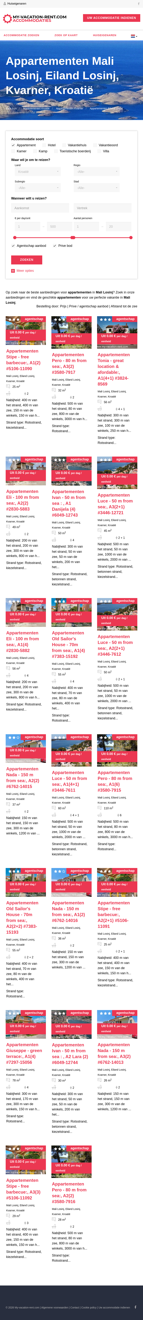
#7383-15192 (68, 644)
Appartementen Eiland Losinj (106, 108)
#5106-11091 (114, 914)
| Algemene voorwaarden (54, 1307)
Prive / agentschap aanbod (88, 306)
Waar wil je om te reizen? (30, 160)
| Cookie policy (88, 1307)
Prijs (63, 306)
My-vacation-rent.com (40, 19)
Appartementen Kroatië (36, 108)
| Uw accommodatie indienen (113, 1307)
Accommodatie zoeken (21, 35)
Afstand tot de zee (124, 306)
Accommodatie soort (27, 139)
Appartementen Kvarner (69, 108)
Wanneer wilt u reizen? (29, 198)
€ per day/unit (22, 218)
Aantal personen (83, 218)
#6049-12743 (69, 503)
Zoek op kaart (66, 35)
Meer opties (22, 271)
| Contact (74, 1307)
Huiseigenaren (14, 3)
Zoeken (26, 259)
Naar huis (11, 108)
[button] (38, 171)
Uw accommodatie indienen (111, 17)
